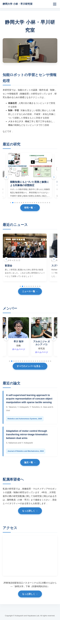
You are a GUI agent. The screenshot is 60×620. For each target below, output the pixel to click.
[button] (54, 177)
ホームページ (21, 349)
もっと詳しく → (30, 511)
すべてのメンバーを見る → (30, 366)
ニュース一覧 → (30, 291)
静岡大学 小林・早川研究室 (17, 4)
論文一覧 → (30, 462)
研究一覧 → (30, 208)
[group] (30, 175)
